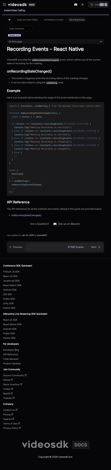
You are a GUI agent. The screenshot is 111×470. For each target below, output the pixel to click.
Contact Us (10, 410)
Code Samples (10, 358)
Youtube (8, 398)
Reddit (8, 393)
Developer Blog (11, 349)
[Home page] (9, 20)
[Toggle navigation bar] (4, 4)
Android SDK (10, 289)
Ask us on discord (66, 224)
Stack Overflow (12, 384)
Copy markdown (16, 28)
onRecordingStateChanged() (26, 215)
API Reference (10, 354)
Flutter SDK (9, 298)
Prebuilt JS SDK (11, 271)
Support (8, 419)
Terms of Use (11, 423)
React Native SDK (12, 285)
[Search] (98, 5)
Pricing (8, 414)
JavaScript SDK (11, 280)
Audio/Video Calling (14, 10)
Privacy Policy (12, 428)
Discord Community (14, 375)
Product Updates (12, 363)
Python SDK (9, 307)
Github (8, 379)
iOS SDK (7, 294)
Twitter (8, 389)
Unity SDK (8, 303)
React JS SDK (10, 276)
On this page (15, 41)
